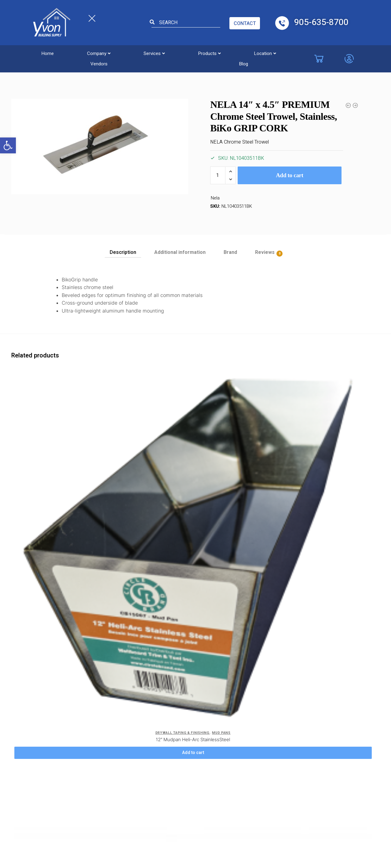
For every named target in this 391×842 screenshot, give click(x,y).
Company (83, 53)
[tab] (123, 250)
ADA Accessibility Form (135, 713)
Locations (173, 669)
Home (42, 53)
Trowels (35, 70)
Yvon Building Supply (142, 797)
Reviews (265, 253)
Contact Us (128, 697)
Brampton (218, 697)
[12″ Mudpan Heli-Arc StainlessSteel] (57, 409)
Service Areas (89, 719)
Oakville (257, 719)
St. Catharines (264, 740)
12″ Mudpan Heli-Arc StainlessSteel (57, 466)
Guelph (215, 729)
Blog (298, 53)
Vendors (262, 53)
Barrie (214, 686)
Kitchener (217, 751)
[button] (8, 145)
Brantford (217, 708)
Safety (123, 728)
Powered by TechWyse (195, 808)
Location (219, 53)
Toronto (258, 751)
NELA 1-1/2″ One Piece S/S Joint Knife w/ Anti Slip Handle (157, 469)
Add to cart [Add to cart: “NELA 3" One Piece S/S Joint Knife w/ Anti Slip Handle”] (57, 624)
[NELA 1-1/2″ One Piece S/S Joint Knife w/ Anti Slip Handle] (157, 409)
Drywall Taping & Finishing (76, 70)
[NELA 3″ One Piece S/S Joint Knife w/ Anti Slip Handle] (57, 548)
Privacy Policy (89, 686)
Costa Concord (175, 708)
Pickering (259, 729)
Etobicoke (170, 729)
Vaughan (168, 697)
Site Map (126, 738)
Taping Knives (185, 459)
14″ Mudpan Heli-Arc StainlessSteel (258, 466)
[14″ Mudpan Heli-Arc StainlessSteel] (257, 409)
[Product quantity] (217, 175)
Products (173, 53)
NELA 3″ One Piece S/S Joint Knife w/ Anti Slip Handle (56, 608)
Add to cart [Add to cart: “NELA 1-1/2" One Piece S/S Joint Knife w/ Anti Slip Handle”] (157, 486)
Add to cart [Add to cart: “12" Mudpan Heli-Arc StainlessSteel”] (57, 486)
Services (128, 53)
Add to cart (289, 175)
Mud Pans (85, 459)
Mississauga (263, 697)
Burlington (170, 686)
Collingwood (220, 719)
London (258, 686)
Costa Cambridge (177, 719)
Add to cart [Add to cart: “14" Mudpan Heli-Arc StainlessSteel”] (258, 486)
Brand (230, 252)
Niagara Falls (263, 708)
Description (123, 252)
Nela (215, 198)
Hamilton (217, 740)
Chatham (169, 740)
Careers (82, 697)
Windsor (168, 751)
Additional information (180, 252)
